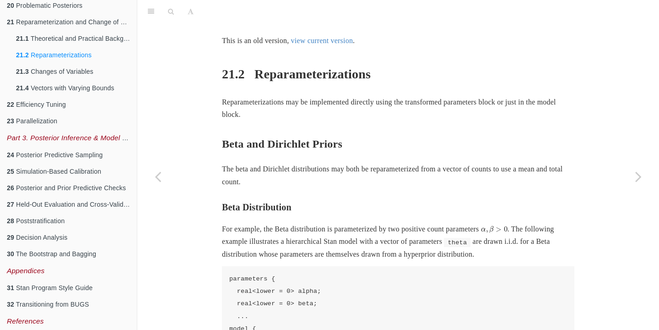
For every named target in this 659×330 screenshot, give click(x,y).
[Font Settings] (190, 11)
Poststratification (36, 221)
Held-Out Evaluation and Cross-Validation (72, 204)
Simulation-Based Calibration (54, 171)
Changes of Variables (54, 71)
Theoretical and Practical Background (76, 38)
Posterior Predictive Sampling (55, 155)
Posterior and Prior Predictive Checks (66, 188)
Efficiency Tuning (36, 104)
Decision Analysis (37, 237)
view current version (322, 40)
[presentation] (494, 230)
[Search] (171, 11)
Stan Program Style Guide (50, 288)
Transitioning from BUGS (48, 304)
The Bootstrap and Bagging (51, 254)
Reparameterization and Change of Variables (72, 22)
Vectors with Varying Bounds (65, 88)
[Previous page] (157, 176)
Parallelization (32, 121)
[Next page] (638, 176)
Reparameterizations (54, 55)
